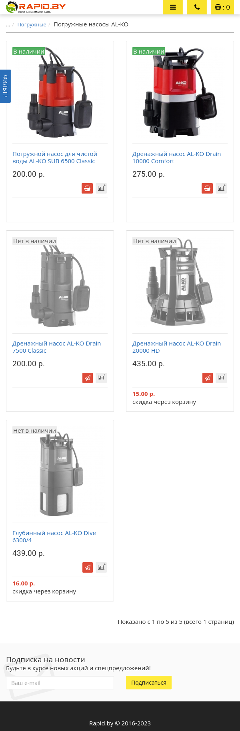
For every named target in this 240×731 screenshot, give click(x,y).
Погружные (31, 24)
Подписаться (148, 682)
